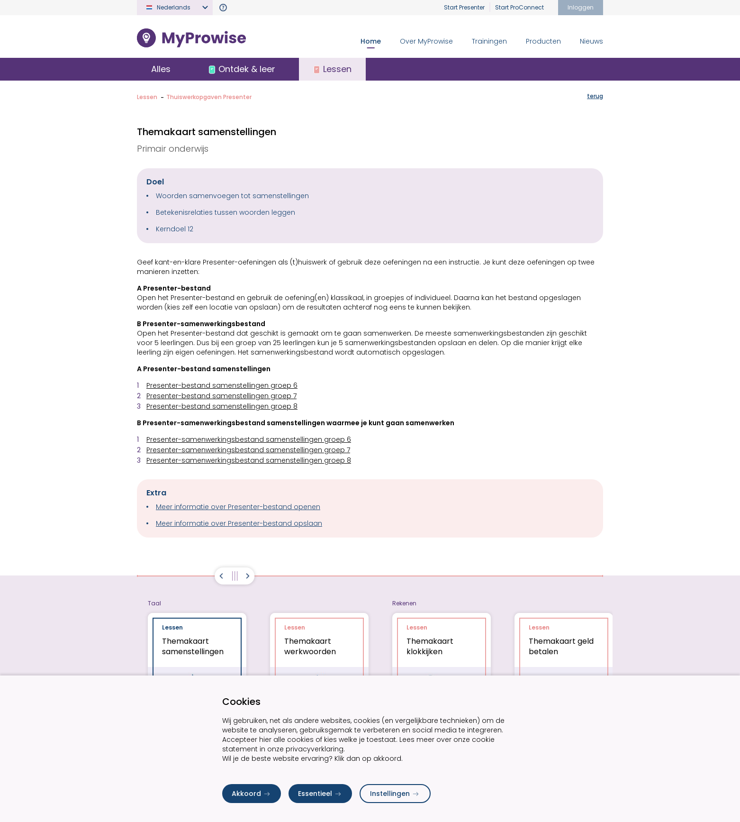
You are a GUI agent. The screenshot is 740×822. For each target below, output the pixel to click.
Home (371, 41)
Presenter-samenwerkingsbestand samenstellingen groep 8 (248, 460)
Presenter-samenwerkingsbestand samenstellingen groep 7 (248, 450)
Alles (161, 69)
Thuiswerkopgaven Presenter (209, 97)
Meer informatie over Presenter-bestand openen (238, 506)
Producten (543, 41)
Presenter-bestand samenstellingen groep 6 (222, 385)
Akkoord (251, 793)
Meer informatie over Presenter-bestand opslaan (239, 523)
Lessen (147, 97)
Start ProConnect (519, 7)
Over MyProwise (426, 41)
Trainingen (489, 41)
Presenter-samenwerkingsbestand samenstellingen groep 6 (248, 439)
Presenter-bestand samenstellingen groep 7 (221, 396)
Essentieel (320, 793)
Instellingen (395, 793)
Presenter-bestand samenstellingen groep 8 (222, 406)
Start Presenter (464, 7)
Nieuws (591, 41)
